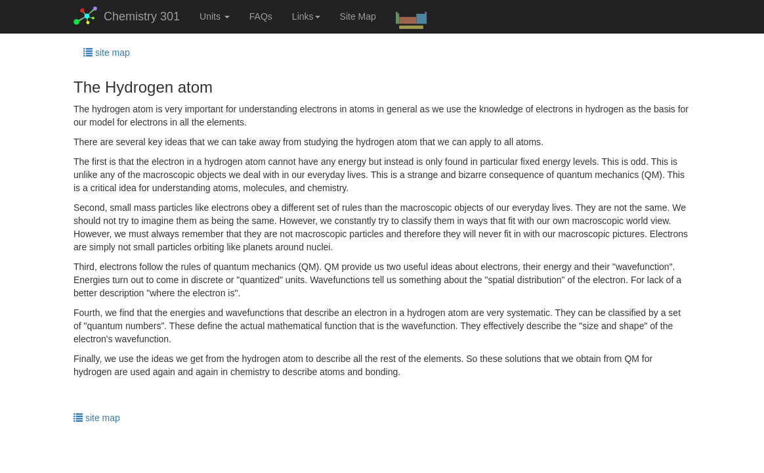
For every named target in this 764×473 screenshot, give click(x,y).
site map (106, 52)
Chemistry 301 (127, 16)
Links (306, 16)
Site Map (358, 16)
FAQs (260, 16)
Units (215, 16)
